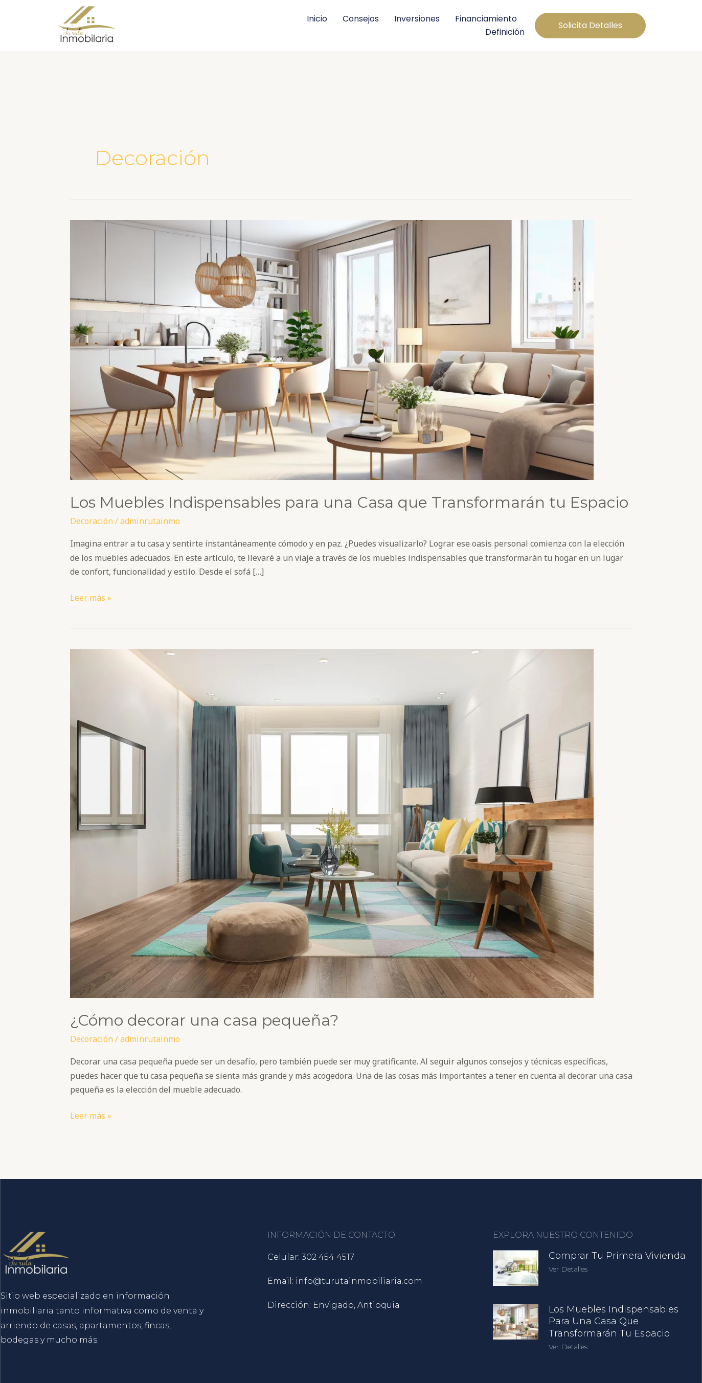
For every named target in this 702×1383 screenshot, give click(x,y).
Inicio (317, 19)
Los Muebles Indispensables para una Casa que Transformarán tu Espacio (349, 502)
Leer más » (90, 597)
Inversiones (417, 19)
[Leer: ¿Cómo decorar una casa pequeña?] (332, 822)
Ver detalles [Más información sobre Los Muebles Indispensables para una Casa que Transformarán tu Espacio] (568, 1346)
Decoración (91, 521)
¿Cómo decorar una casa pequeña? (204, 1020)
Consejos (361, 19)
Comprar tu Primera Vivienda (617, 1255)
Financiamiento (486, 19)
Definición (505, 32)
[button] (590, 25)
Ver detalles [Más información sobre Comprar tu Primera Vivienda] (568, 1269)
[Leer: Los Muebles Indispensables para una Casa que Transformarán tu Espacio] (332, 349)
